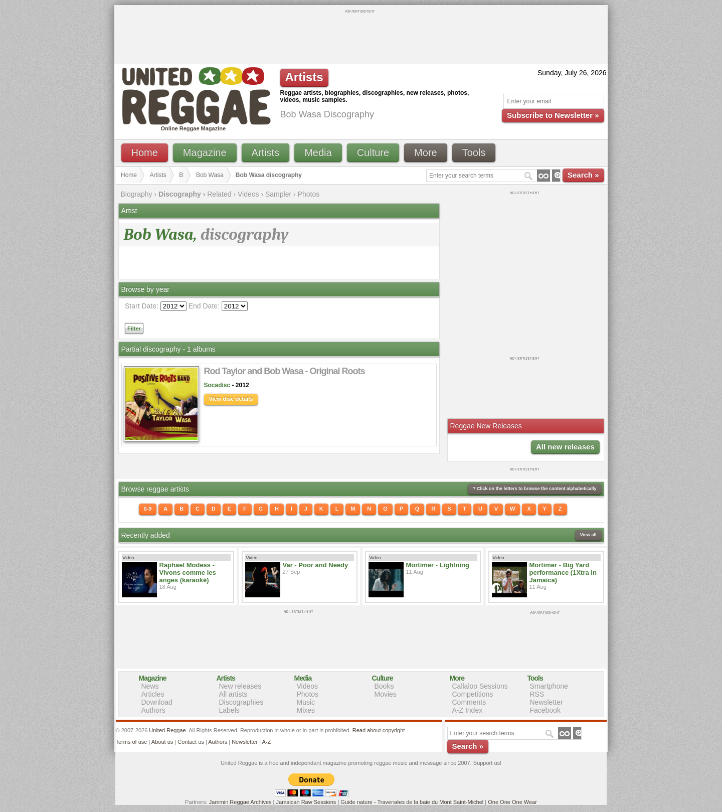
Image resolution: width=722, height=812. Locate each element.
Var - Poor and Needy (315, 565)
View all (588, 534)
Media (317, 152)
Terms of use (131, 742)
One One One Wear (512, 802)
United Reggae (167, 730)
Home (144, 152)
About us (162, 742)
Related (219, 194)
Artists (266, 152)
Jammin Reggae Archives (240, 802)
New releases (240, 686)
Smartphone (549, 686)
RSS (537, 694)
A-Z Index (467, 710)
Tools (474, 152)
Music (306, 702)
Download (156, 702)
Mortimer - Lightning (437, 565)
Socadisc (217, 385)
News (150, 686)
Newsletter (546, 702)
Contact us (190, 742)
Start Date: (141, 306)
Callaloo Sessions (480, 686)
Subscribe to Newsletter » (553, 115)
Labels (229, 710)
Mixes (306, 710)
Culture (373, 152)
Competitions (472, 694)
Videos (248, 194)
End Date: (204, 306)
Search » (583, 175)
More (425, 152)
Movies (386, 694)
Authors (153, 710)
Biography (136, 194)
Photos (309, 194)
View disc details (231, 399)
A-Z (266, 742)
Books (384, 686)
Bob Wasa (210, 175)
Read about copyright (378, 730)
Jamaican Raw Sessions (306, 802)
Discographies (241, 702)
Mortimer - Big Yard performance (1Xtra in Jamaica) (563, 572)
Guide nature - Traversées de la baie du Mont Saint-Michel (411, 802)
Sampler (278, 194)
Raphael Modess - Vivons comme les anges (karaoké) (187, 572)
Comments (469, 702)
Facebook (545, 710)
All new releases (565, 446)
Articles (152, 694)
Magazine (205, 152)
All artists (233, 694)
